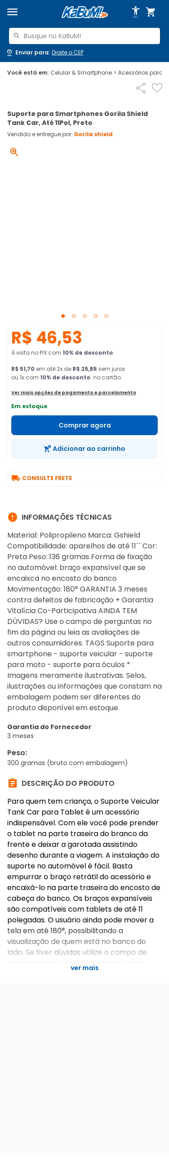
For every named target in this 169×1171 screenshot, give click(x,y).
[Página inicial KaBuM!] (85, 12)
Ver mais (85, 967)
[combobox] (84, 36)
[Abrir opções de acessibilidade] (136, 12)
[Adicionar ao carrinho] (84, 449)
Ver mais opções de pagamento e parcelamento (73, 392)
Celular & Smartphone (83, 72)
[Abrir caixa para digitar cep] (44, 53)
